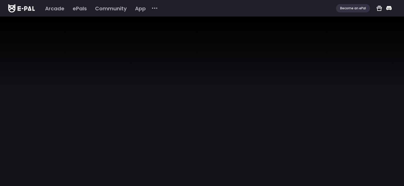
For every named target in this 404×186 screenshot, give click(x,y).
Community (111, 8)
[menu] (99, 8)
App (140, 8)
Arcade (54, 8)
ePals (80, 8)
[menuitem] (54, 8)
